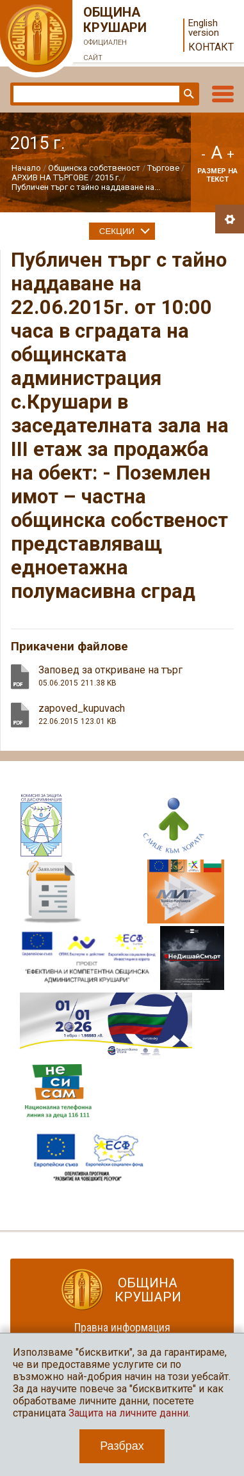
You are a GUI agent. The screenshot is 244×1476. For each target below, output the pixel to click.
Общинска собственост (94, 168)
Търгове (163, 168)
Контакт (211, 47)
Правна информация (122, 1327)
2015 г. (107, 177)
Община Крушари (115, 35)
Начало (26, 168)
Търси (187, 94)
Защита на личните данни (128, 1413)
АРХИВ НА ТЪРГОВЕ (50, 177)
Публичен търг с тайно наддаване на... (86, 187)
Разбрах (122, 1446)
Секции (116, 231)
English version (203, 28)
